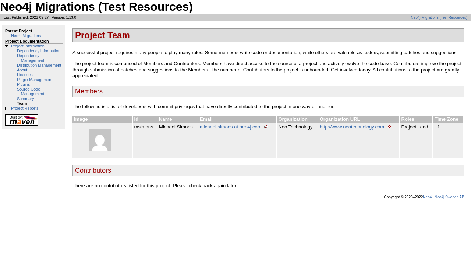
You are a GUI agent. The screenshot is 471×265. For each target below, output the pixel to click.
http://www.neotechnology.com (352, 127)
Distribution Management (39, 65)
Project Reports (25, 108)
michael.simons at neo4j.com (231, 127)
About (22, 70)
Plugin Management (34, 79)
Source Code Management (30, 91)
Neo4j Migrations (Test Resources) (439, 17)
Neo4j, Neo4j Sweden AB (443, 197)
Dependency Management (30, 58)
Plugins (23, 84)
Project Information (28, 46)
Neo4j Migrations (26, 35)
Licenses (25, 75)
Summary (25, 98)
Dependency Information (38, 51)
